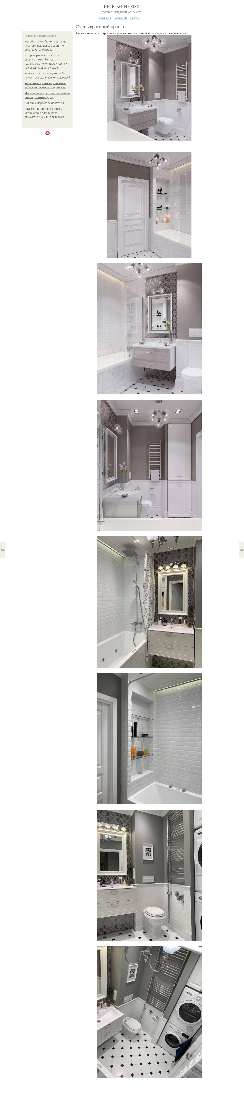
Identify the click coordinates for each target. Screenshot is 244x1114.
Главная (105, 18)
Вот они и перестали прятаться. (45, 103)
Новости (120, 18)
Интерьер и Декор (122, 6)
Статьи (135, 18)
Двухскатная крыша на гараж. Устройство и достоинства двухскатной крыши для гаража (44, 112)
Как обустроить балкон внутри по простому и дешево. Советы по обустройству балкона (45, 45)
